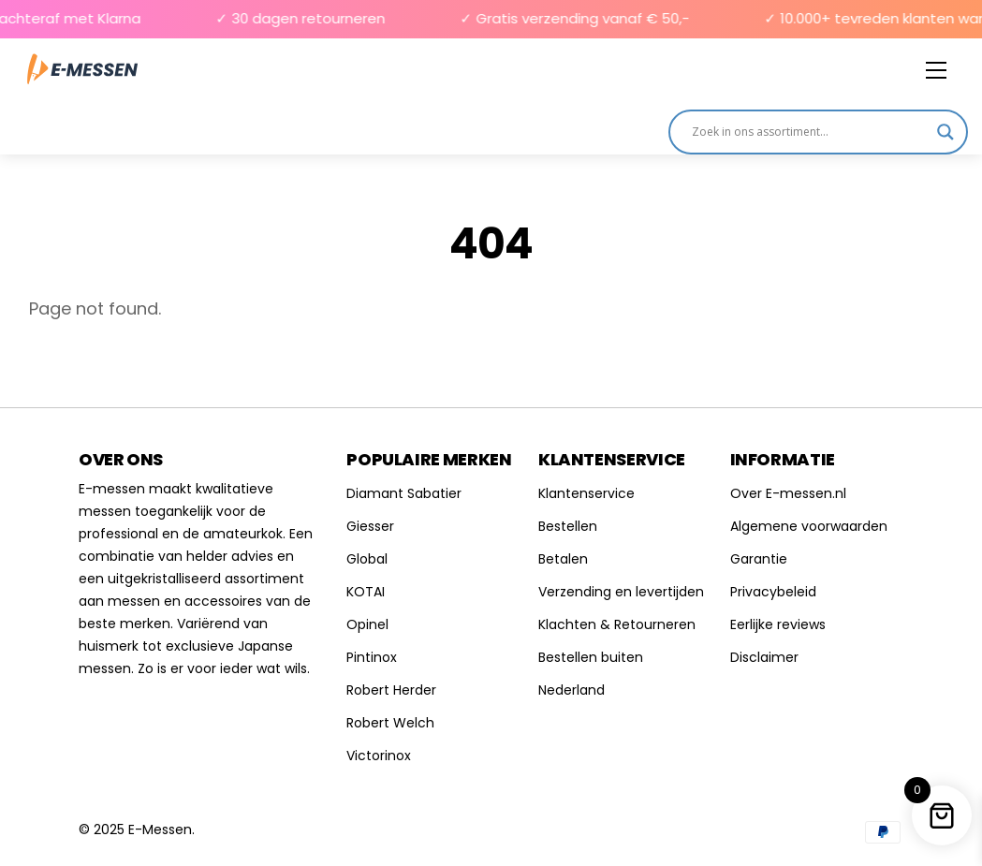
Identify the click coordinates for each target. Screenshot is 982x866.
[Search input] (810, 132)
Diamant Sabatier (404, 493)
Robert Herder (391, 690)
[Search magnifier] (945, 132)
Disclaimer (764, 657)
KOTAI (365, 591)
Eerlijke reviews (778, 624)
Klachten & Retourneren (617, 624)
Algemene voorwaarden (808, 526)
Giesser (370, 526)
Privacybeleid (773, 591)
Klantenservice (586, 493)
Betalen (563, 559)
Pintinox (371, 657)
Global (367, 559)
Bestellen (567, 526)
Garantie (758, 559)
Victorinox (378, 755)
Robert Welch (390, 722)
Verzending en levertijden (621, 591)
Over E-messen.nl (788, 493)
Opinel (367, 624)
